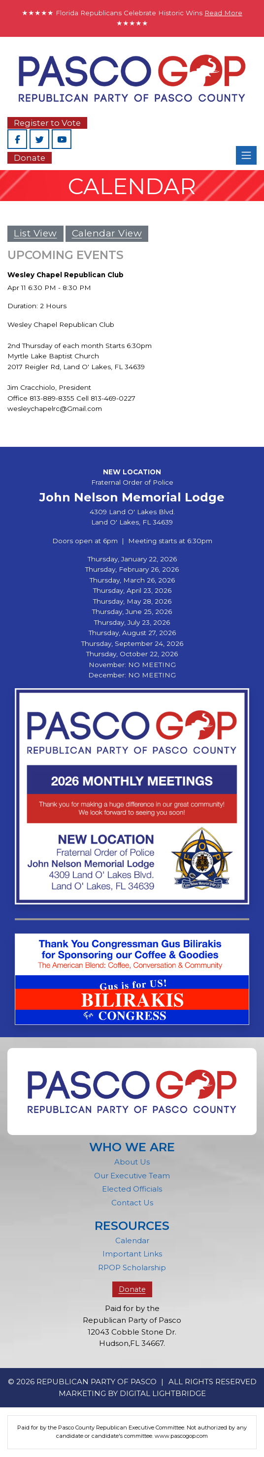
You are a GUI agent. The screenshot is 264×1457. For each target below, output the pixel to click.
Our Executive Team (132, 1175)
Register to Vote (47, 123)
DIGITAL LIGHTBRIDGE (163, 1393)
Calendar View (107, 233)
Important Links (132, 1253)
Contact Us (132, 1202)
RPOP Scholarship (132, 1267)
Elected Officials (132, 1189)
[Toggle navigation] (246, 155)
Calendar (132, 1240)
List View (35, 233)
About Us (132, 1161)
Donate (29, 158)
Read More (223, 13)
